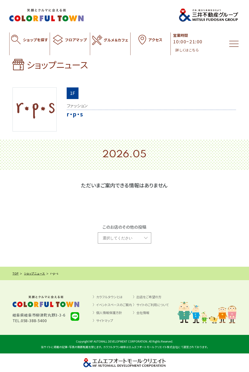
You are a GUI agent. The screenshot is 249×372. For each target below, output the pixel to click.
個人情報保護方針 (109, 312)
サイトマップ (104, 320)
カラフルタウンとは (109, 297)
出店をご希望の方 (148, 297)
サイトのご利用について (152, 304)
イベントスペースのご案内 (114, 304)
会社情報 (142, 312)
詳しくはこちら (187, 50)
